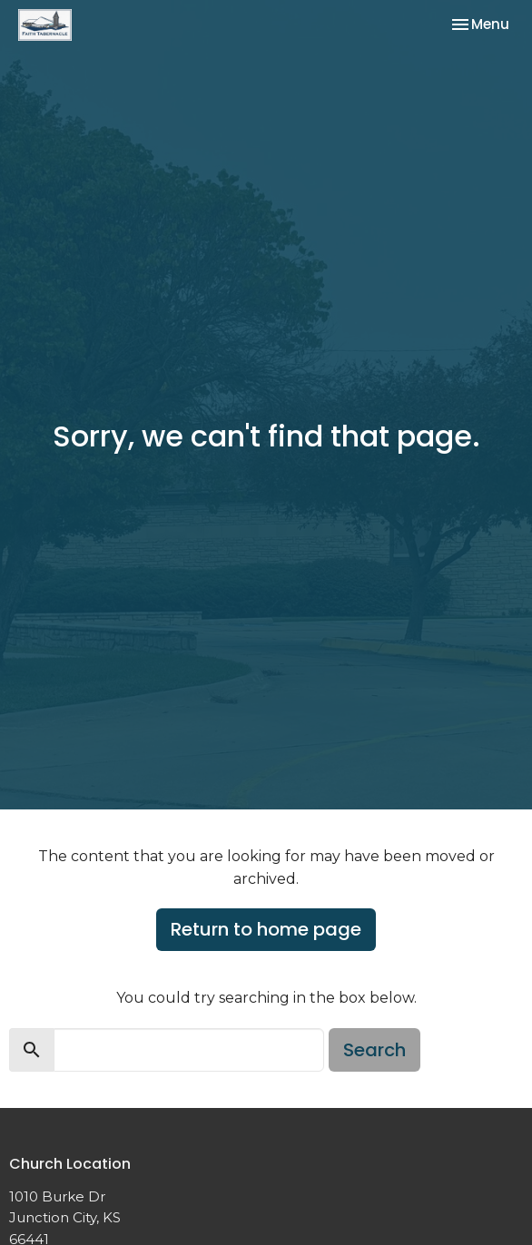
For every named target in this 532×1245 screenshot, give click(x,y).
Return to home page (266, 929)
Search (374, 1050)
